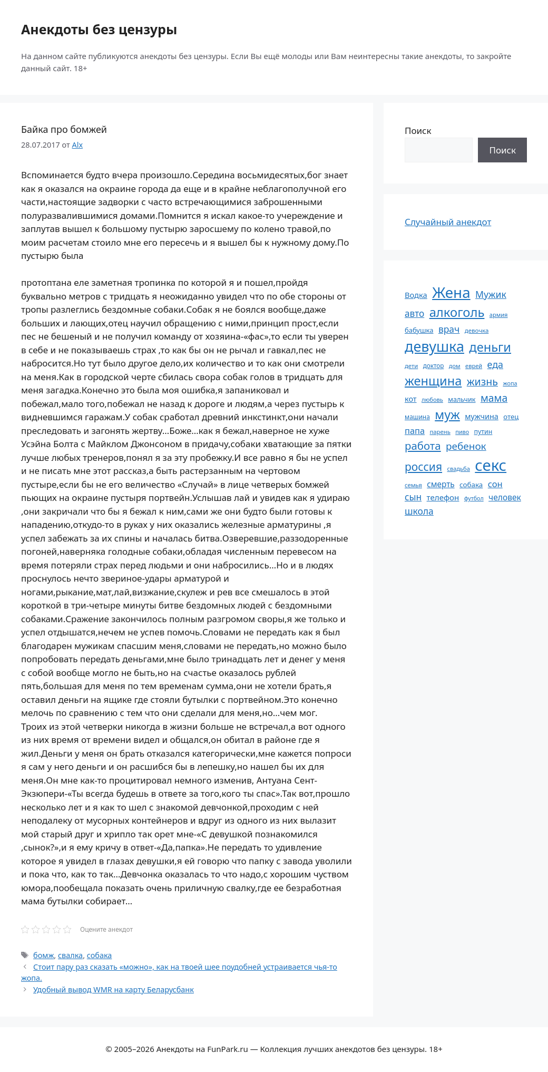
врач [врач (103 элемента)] (448, 329)
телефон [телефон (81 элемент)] (443, 497)
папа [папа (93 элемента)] (415, 430)
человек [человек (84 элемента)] (504, 497)
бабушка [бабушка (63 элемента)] (419, 330)
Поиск (418, 130)
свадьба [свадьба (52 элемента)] (458, 468)
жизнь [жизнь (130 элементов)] (482, 381)
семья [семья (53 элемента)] (413, 485)
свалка (70, 955)
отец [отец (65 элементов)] (510, 416)
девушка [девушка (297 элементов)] (434, 346)
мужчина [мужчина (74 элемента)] (481, 416)
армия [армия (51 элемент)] (499, 314)
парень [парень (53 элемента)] (439, 432)
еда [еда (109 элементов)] (495, 364)
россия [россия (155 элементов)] (423, 466)
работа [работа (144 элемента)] (423, 445)
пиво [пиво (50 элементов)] (462, 432)
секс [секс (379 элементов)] (490, 465)
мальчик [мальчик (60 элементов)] (461, 399)
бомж (43, 955)
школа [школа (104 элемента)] (419, 511)
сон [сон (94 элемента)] (495, 484)
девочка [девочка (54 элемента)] (477, 330)
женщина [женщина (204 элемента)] (433, 380)
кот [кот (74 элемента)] (411, 399)
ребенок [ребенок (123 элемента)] (466, 446)
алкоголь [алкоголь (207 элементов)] (457, 312)
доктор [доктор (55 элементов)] (433, 365)
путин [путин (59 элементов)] (483, 431)
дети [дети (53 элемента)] (411, 366)
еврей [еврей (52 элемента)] (473, 366)
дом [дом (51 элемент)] (455, 366)
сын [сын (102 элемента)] (413, 497)
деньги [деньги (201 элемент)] (490, 347)
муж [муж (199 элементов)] (447, 414)
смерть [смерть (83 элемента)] (440, 484)
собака (99, 955)
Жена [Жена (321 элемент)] (451, 292)
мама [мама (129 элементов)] (494, 398)
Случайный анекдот (448, 222)
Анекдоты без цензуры (99, 29)
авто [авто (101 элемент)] (414, 313)
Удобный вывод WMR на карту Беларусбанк (113, 989)
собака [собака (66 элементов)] (471, 484)
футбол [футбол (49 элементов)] (474, 498)
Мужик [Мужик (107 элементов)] (490, 294)
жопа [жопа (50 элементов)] (510, 383)
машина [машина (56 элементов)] (417, 416)
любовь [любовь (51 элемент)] (432, 399)
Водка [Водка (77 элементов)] (416, 294)
